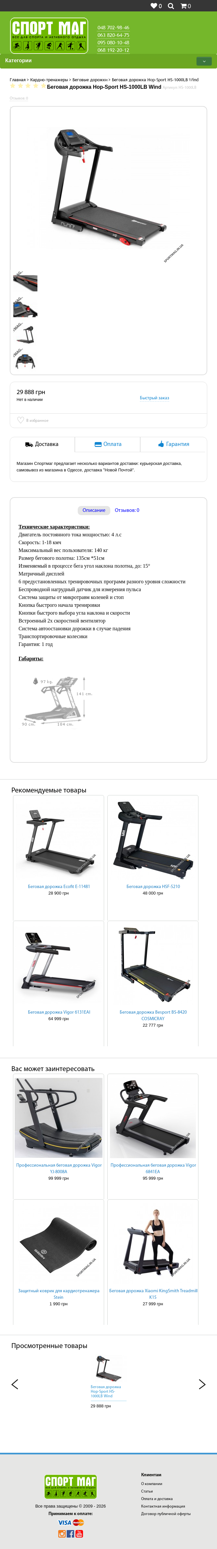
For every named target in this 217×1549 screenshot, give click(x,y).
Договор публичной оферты (166, 1514)
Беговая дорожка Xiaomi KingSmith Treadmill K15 (153, 1294)
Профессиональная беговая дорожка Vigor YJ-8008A (59, 1168)
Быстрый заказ (154, 398)
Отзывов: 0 (127, 510)
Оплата (108, 444)
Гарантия (172, 444)
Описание (94, 510)
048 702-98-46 (113, 27)
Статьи (147, 1492)
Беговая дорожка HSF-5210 (153, 886)
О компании (151, 1484)
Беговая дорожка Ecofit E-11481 (59, 886)
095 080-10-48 (113, 42)
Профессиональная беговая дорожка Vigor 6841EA (153, 1168)
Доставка (42, 444)
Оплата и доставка (157, 1499)
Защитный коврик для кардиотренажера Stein (59, 1294)
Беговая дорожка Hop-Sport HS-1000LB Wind (106, 1391)
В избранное (32, 421)
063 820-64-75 (113, 34)
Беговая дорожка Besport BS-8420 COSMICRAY (153, 1015)
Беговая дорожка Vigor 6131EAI (59, 1012)
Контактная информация (163, 1507)
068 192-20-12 (113, 50)
